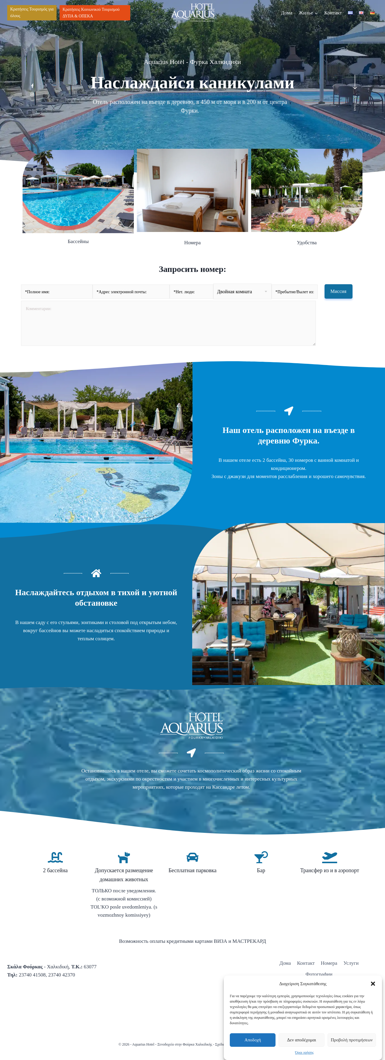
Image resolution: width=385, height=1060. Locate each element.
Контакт (333, 13)
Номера (329, 963)
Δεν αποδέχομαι (301, 1039)
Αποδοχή (253, 1039)
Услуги (351, 963)
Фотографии (319, 974)
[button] (373, 984)
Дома (286, 13)
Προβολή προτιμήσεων (352, 1039)
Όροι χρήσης (304, 1052)
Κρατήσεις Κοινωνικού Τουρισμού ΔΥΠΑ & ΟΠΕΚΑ (91, 12)
